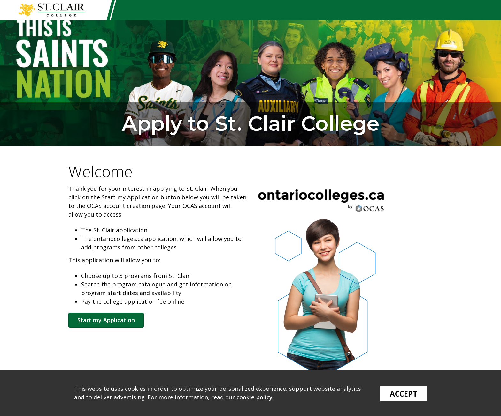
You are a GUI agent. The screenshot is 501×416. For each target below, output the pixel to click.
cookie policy (254, 397)
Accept (403, 394)
